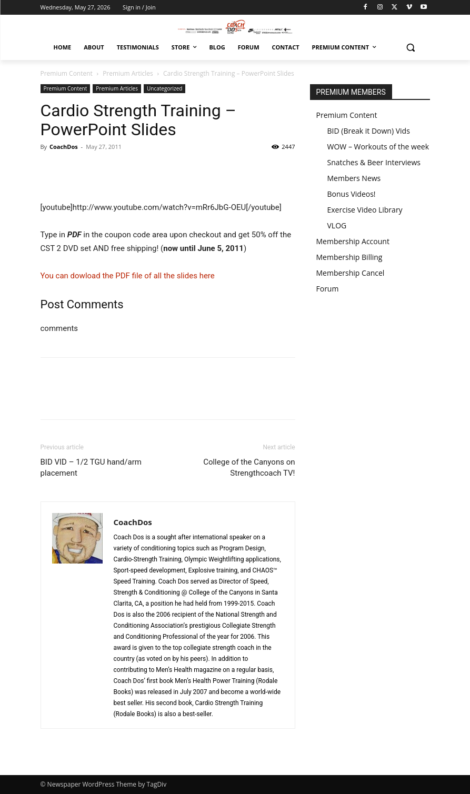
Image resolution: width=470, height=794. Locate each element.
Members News (354, 178)
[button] (410, 47)
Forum (327, 289)
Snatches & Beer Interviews (374, 162)
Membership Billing (349, 257)
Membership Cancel (350, 273)
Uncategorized (164, 88)
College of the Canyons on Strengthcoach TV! (249, 467)
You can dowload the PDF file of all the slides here (128, 275)
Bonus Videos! (351, 194)
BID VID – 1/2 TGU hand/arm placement (91, 467)
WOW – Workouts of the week (378, 147)
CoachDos (63, 146)
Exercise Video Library (365, 210)
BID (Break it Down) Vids (368, 131)
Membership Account (352, 241)
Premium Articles (128, 73)
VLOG (337, 225)
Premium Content (67, 73)
